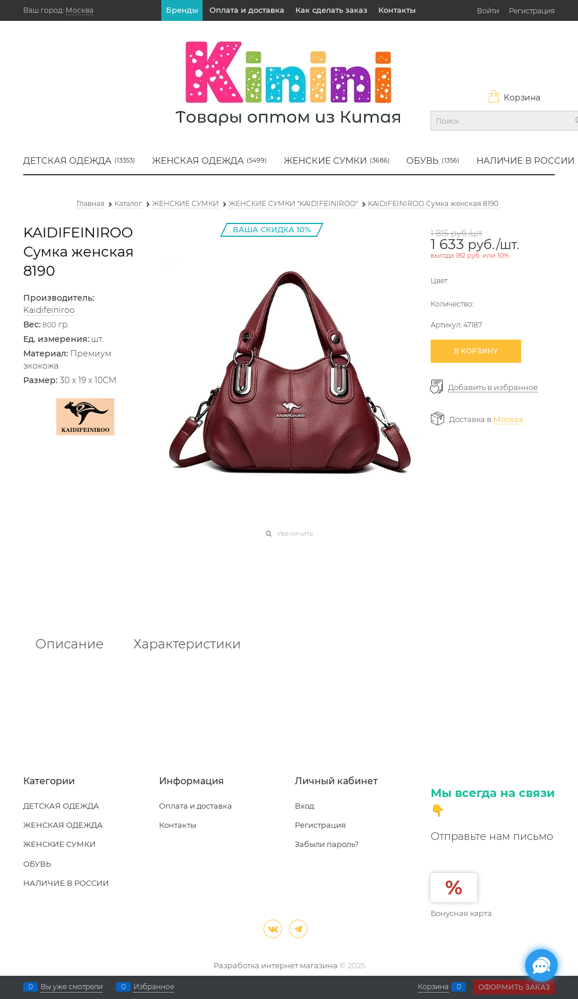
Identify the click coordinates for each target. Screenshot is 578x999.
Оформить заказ (514, 987)
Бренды (182, 10)
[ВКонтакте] (272, 928)
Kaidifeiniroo (49, 310)
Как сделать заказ (331, 10)
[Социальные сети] (541, 965)
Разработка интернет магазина (276, 965)
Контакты (397, 10)
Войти (488, 10)
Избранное (153, 986)
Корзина (513, 97)
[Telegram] (298, 928)
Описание (69, 644)
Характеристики (187, 644)
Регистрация (532, 10)
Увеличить (295, 533)
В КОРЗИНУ (476, 351)
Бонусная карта (461, 913)
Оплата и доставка (246, 10)
